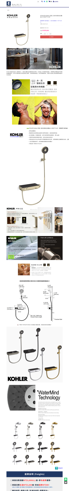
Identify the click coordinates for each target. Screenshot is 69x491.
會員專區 (56, 1)
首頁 (8, 10)
